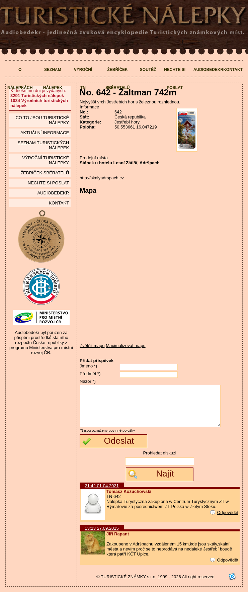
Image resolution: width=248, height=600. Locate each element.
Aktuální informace (44, 132)
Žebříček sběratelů (117, 78)
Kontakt (233, 69)
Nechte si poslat (174, 78)
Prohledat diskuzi (159, 460)
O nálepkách (19, 78)
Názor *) (88, 381)
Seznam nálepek (52, 78)
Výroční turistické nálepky (45, 160)
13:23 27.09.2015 (102, 536)
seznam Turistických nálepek (43, 145)
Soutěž (148, 69)
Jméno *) (88, 365)
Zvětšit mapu (92, 345)
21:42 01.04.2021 (102, 493)
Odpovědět (224, 520)
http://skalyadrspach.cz (102, 177)
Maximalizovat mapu (126, 345)
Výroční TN (83, 78)
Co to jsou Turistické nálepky (42, 120)
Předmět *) (90, 373)
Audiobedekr (208, 69)
